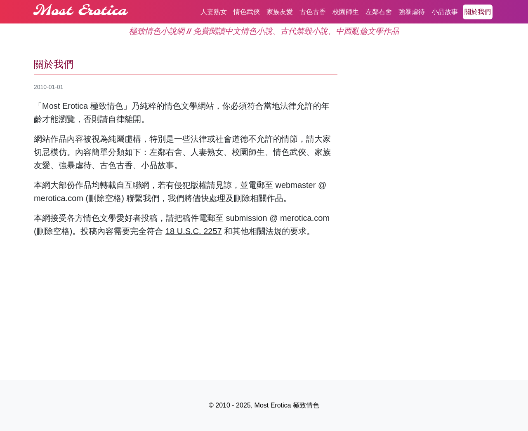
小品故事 (444, 11)
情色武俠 (246, 11)
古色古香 (312, 11)
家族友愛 (279, 11)
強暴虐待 (411, 11)
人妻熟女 (213, 11)
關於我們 (477, 11)
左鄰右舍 (378, 11)
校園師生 (345, 11)
